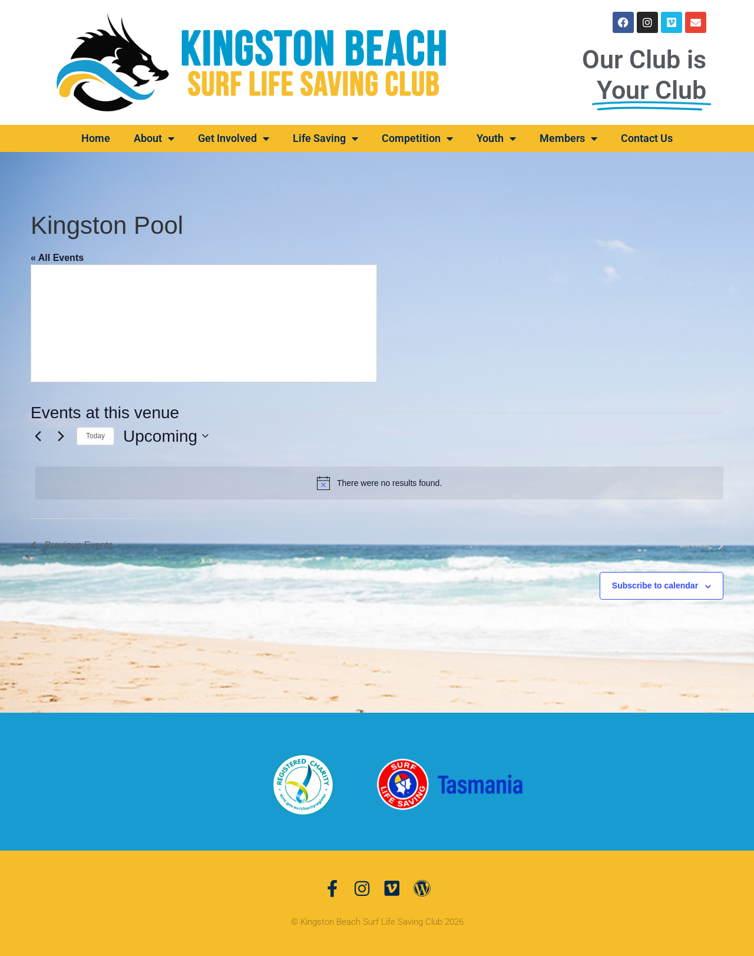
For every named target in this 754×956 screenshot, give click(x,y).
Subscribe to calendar (655, 585)
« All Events (57, 258)
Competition (417, 138)
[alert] (379, 483)
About (154, 138)
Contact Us (647, 138)
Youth (496, 138)
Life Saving (325, 138)
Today (95, 436)
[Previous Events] (38, 436)
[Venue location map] (203, 323)
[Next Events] (61, 436)
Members (568, 138)
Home (95, 138)
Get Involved (233, 138)
